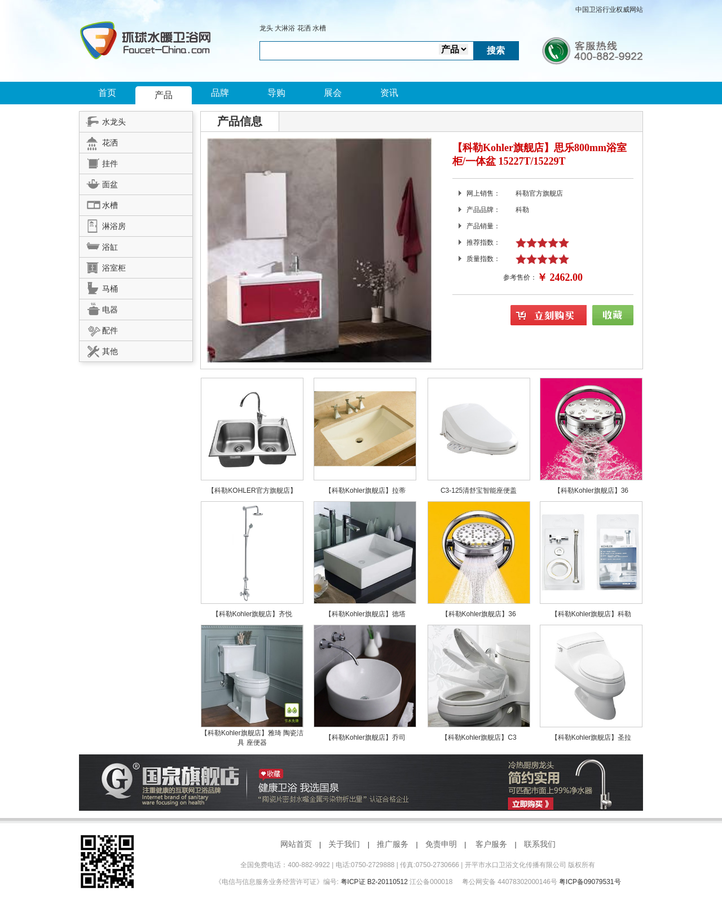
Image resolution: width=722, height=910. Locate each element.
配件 (99, 328)
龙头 (266, 28)
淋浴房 (103, 224)
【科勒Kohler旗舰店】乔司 (365, 737)
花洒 (304, 28)
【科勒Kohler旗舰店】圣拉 (591, 737)
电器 (99, 307)
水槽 (319, 28)
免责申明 (441, 844)
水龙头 (103, 120)
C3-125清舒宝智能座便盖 (479, 490)
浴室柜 (103, 266)
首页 (107, 93)
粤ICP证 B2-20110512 (374, 882)
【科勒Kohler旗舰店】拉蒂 (365, 490)
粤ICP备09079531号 (589, 882)
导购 (276, 93)
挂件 (99, 161)
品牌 (220, 93)
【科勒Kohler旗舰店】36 (591, 490)
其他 (99, 349)
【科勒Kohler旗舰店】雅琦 (242, 733)
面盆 (99, 182)
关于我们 (344, 844)
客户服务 (491, 844)
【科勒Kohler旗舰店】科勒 (591, 614)
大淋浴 (285, 28)
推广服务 (392, 844)
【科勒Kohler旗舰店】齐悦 (252, 614)
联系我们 (540, 844)
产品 (164, 95)
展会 (333, 93)
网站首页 (296, 844)
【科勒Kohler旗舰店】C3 (479, 737)
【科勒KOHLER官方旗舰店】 (252, 490)
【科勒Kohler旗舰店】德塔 (365, 614)
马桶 (99, 287)
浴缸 (99, 245)
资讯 (389, 93)
